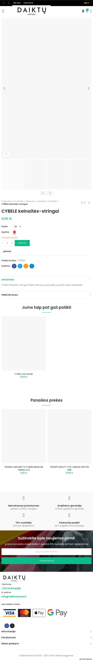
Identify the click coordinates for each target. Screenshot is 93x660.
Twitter (20, 266)
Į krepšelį (22, 243)
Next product (89, 202)
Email (25, 266)
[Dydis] (16, 226)
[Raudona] (14, 232)
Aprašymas (7, 279)
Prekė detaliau (9, 294)
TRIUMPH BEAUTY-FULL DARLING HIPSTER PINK (69, 468)
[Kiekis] (7, 243)
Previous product (82, 202)
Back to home (85, 202)
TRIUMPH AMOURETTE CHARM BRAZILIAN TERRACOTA (23, 468)
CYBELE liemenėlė (24, 374)
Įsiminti (7, 251)
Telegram (31, 266)
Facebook (14, 266)
